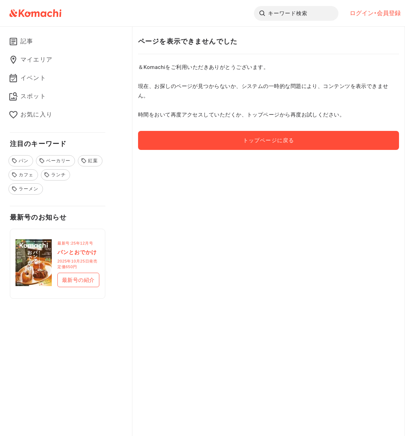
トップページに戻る (268, 140)
